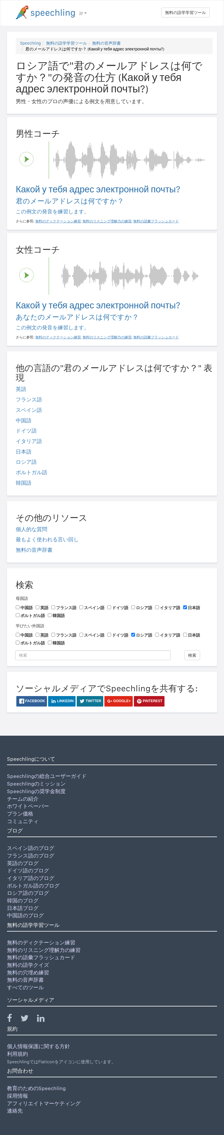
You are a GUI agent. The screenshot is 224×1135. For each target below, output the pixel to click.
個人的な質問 (31, 529)
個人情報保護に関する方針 (38, 1046)
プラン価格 (20, 814)
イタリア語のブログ (30, 878)
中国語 (24, 420)
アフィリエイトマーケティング (43, 1103)
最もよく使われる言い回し (47, 539)
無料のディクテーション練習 (41, 942)
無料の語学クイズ (28, 965)
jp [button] (83, 12)
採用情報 (17, 1096)
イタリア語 (29, 441)
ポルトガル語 (31, 472)
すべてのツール (25, 987)
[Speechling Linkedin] (44, 1019)
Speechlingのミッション (36, 784)
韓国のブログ (22, 900)
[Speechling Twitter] (28, 1019)
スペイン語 (29, 410)
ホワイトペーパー (28, 806)
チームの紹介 (22, 799)
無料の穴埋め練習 (28, 972)
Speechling (30, 43)
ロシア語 (26, 462)
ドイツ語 (26, 431)
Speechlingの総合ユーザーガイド (47, 776)
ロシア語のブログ (28, 893)
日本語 (24, 452)
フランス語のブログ (30, 856)
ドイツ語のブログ (28, 870)
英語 (21, 389)
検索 (192, 655)
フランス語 (29, 399)
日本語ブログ (22, 908)
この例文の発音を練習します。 (52, 211)
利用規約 (17, 1054)
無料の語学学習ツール (185, 12)
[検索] (93, 655)
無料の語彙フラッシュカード (41, 957)
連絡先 (15, 1111)
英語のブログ (22, 863)
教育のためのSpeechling (36, 1088)
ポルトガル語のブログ (33, 886)
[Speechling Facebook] (13, 1019)
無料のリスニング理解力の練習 (43, 950)
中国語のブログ (25, 915)
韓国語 (24, 483)
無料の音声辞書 (106, 43)
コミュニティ (22, 821)
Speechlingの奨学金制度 (36, 791)
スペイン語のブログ (30, 848)
